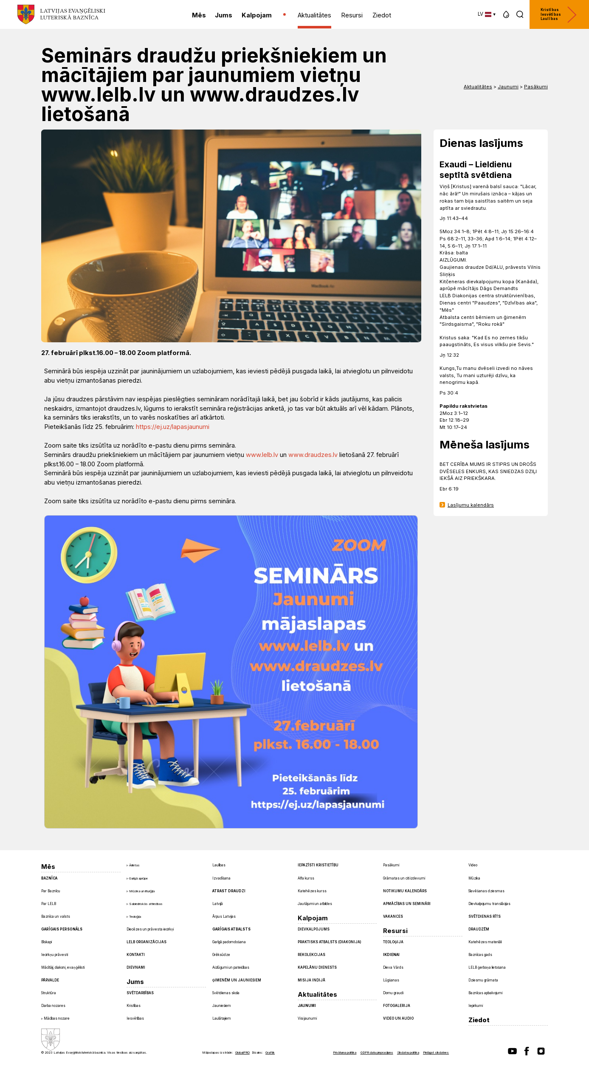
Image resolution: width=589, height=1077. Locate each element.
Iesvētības (135, 1018)
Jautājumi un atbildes (315, 904)
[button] (506, 14)
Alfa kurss (306, 878)
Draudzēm (478, 929)
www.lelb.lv (262, 455)
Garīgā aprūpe (138, 878)
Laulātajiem (221, 1018)
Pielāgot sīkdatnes (436, 1052)
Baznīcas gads (480, 955)
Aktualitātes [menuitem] (314, 15)
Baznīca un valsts (55, 916)
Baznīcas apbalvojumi (485, 993)
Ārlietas (134, 865)
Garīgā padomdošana (229, 942)
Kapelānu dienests (317, 967)
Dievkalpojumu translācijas (489, 904)
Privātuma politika (344, 1052)
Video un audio (398, 1018)
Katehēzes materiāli (485, 942)
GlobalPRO (242, 1052)
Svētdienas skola (226, 993)
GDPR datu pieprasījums (377, 1052)
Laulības (218, 865)
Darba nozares (53, 1006)
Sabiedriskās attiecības (146, 904)
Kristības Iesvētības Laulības (559, 14)
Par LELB (48, 904)
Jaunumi (508, 87)
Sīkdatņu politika (408, 1052)
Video (472, 865)
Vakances (393, 916)
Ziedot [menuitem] (381, 15)
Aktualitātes (478, 87)
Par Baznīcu (50, 891)
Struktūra (48, 993)
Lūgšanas (391, 980)
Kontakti (136, 955)
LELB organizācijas (146, 942)
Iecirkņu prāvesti (54, 955)
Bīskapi (46, 942)
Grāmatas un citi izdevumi (404, 878)
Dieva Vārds (393, 967)
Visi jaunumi (307, 1018)
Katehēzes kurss (312, 891)
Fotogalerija (396, 1006)
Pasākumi (536, 87)
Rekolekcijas (311, 955)
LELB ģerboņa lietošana (487, 967)
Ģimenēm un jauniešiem (236, 980)
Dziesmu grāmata (483, 980)
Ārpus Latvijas (224, 916)
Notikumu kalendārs (405, 891)
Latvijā (217, 904)
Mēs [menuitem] (199, 15)
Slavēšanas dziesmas (486, 891)
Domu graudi (393, 993)
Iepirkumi (475, 1006)
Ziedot (479, 1020)
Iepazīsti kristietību (318, 865)
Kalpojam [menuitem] (257, 15)
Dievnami (136, 967)
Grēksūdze (221, 955)
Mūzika (474, 878)
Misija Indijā (311, 980)
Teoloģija (135, 917)
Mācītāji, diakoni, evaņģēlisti (63, 967)
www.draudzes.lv (313, 455)
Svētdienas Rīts (484, 916)
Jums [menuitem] (223, 15)
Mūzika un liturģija (142, 891)
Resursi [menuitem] (352, 15)
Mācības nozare (57, 1018)
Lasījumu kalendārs (471, 505)
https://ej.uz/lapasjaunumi (172, 427)
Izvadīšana (221, 878)
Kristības (134, 1006)
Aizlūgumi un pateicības (230, 967)
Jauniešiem (221, 1006)
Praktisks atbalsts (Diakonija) (329, 942)
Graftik (270, 1052)
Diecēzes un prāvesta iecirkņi (150, 929)
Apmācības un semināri (407, 904)
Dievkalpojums (314, 929)
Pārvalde (50, 980)
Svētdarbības (140, 993)
